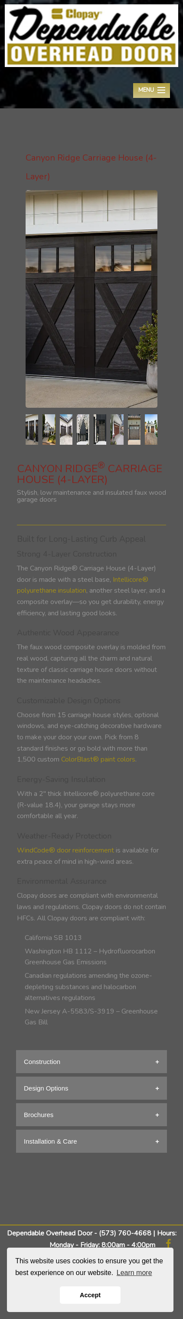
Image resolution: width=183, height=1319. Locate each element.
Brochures (38, 1114)
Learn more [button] (134, 1272)
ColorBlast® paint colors (98, 759)
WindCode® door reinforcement (65, 850)
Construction (42, 1061)
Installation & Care (50, 1141)
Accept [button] (90, 1295)
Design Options (46, 1088)
